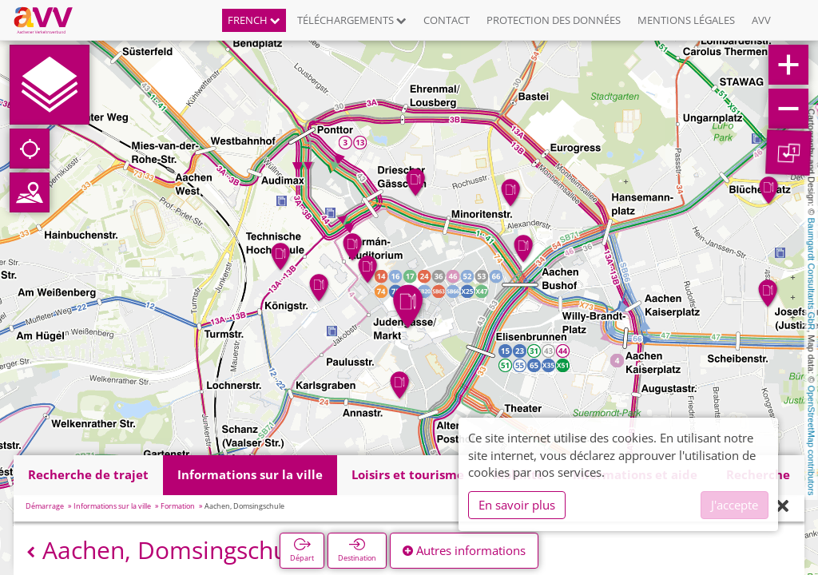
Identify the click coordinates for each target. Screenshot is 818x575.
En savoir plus (516, 505)
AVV (761, 20)
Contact (446, 20)
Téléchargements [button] (352, 20)
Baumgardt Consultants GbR (811, 274)
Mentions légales (686, 20)
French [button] (254, 20)
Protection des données (553, 20)
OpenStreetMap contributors (811, 440)
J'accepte (734, 505)
